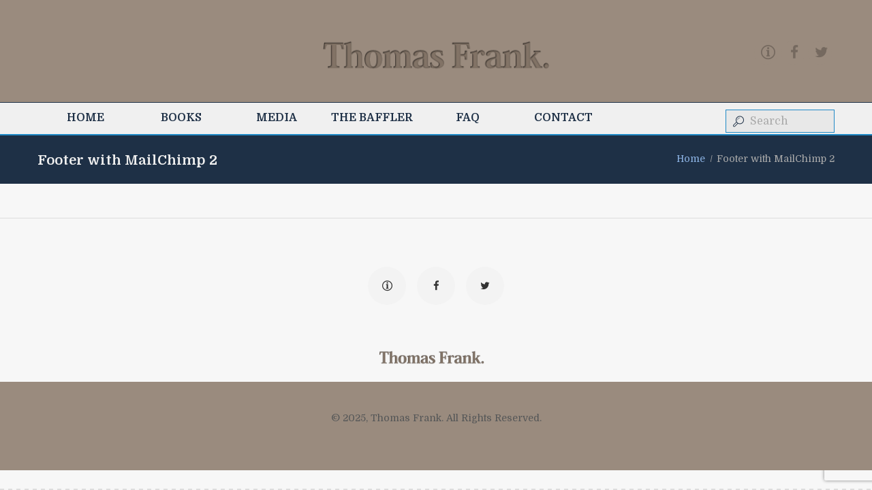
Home (690, 158)
